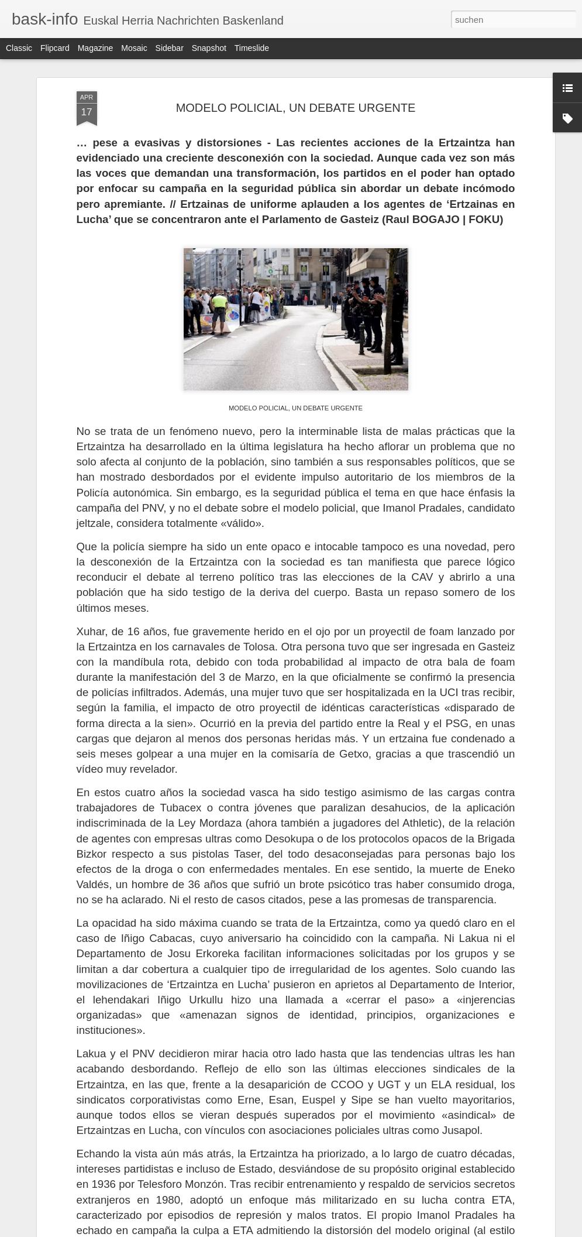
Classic (19, 48)
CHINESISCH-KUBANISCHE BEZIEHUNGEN (277, 1091)
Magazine (95, 48)
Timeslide (252, 48)
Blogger (333, 1230)
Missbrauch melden (376, 1230)
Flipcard (55, 48)
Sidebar (170, 48)
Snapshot (209, 48)
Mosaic (134, 48)
